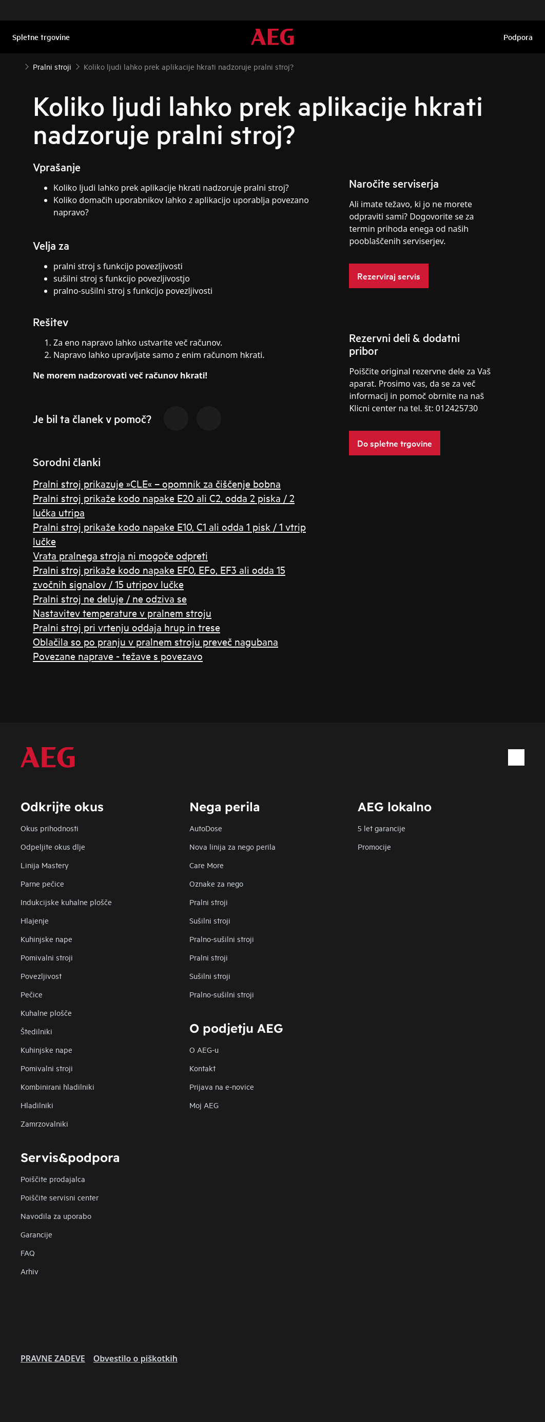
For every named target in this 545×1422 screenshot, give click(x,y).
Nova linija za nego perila (232, 846)
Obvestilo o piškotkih (135, 1358)
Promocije (374, 846)
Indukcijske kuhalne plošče (66, 902)
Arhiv (29, 1271)
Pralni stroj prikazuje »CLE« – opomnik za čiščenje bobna (157, 483)
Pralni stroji (208, 902)
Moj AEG (204, 1105)
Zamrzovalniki (44, 1123)
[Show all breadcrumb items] (16, 66)
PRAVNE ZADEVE (53, 1358)
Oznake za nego (216, 883)
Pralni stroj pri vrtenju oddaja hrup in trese (126, 626)
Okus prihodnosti (50, 828)
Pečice (32, 994)
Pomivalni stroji (47, 957)
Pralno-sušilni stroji (221, 939)
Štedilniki (36, 1031)
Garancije (36, 1234)
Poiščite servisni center (60, 1197)
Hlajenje (35, 920)
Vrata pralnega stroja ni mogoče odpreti (120, 555)
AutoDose (205, 828)
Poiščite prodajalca (53, 1179)
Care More (206, 865)
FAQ (28, 1252)
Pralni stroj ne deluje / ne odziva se (110, 598)
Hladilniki (37, 1105)
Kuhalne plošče (46, 1012)
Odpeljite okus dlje (53, 846)
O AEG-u (204, 1049)
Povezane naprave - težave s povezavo (118, 655)
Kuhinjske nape (46, 939)
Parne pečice (42, 883)
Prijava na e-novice (221, 1086)
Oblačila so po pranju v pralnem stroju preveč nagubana (155, 641)
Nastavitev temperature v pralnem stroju (122, 612)
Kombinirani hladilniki (57, 1086)
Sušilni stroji (209, 920)
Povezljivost (41, 975)
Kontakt (202, 1068)
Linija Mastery (45, 865)
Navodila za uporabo (56, 1215)
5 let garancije (381, 828)
